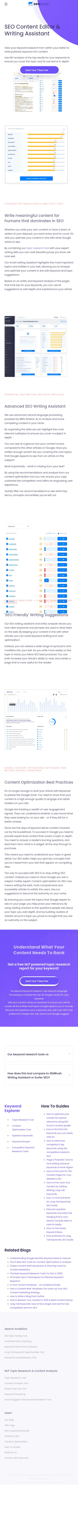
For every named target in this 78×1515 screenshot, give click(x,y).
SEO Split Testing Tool (16, 1337)
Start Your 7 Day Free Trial (37, 71)
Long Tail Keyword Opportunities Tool (24, 1353)
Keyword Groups (21, 1141)
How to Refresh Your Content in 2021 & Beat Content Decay (41, 1300)
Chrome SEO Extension (17, 1459)
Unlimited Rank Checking (18, 1342)
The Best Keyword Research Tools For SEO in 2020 (36, 1273)
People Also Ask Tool (15, 1390)
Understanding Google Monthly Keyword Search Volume (40, 1258)
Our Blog (9, 1421)
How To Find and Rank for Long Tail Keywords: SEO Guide (59, 1201)
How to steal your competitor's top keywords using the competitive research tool (58, 1148)
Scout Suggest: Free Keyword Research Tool (28, 1401)
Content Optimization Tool (21, 1127)
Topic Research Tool (23, 1119)
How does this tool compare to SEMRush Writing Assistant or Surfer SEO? (35, 1075)
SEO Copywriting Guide (17, 1432)
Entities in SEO (12, 1437)
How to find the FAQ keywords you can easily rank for (60, 1133)
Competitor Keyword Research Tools (23, 1149)
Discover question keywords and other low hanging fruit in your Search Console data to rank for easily (59, 1217)
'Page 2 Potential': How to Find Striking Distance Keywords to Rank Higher (60, 1163)
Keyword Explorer (13, 1108)
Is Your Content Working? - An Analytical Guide (35, 1284)
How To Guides (13, 1448)
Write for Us (11, 1453)
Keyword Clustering (15, 1395)
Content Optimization (16, 1443)
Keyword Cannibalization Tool (20, 1359)
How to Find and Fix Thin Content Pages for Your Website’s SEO (59, 1175)
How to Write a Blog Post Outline (27, 1296)
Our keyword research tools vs (28, 1054)
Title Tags (10, 1426)
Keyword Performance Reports (21, 1348)
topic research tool (37, 248)
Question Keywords (22, 1135)
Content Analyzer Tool (16, 1384)
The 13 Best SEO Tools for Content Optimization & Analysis (40, 1262)
